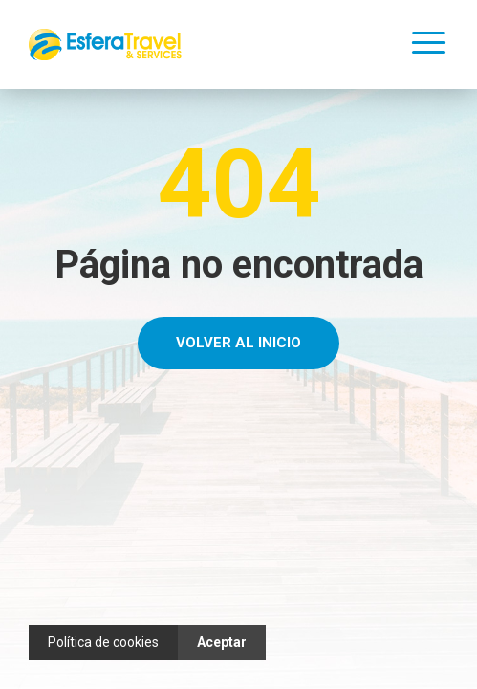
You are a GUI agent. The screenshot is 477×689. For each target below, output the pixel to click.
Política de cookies (103, 642)
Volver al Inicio (238, 342)
